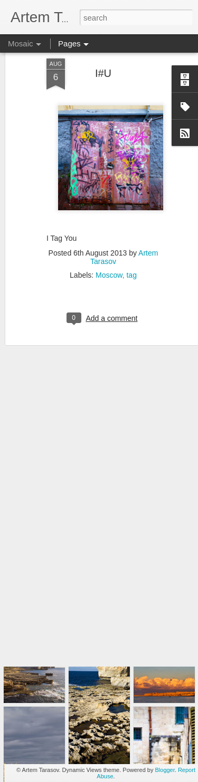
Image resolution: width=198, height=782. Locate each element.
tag (131, 249)
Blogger (164, 770)
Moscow (109, 249)
